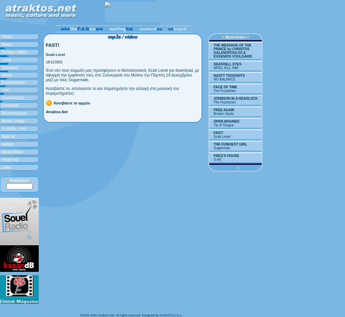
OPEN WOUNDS (227, 121)
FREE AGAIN (224, 110)
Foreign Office (14, 52)
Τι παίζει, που (14, 128)
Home (7, 36)
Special (8, 136)
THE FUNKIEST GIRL (230, 144)
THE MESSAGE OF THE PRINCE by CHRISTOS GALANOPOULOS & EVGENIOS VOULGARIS (233, 50)
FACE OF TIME (225, 87)
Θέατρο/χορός (14, 113)
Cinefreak (10, 105)
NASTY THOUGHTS (229, 75)
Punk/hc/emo (13, 82)
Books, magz (13, 121)
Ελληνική (10, 67)
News (7, 44)
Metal (6, 75)
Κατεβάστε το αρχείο (72, 103)
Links (6, 167)
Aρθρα (7, 144)
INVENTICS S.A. (170, 315)
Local (6, 60)
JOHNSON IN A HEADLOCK (236, 98)
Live (5, 90)
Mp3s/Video (12, 152)
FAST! (218, 133)
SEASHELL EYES (228, 64)
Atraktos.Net (57, 112)
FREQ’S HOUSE (226, 156)
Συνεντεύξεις (13, 97)
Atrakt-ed (10, 159)
